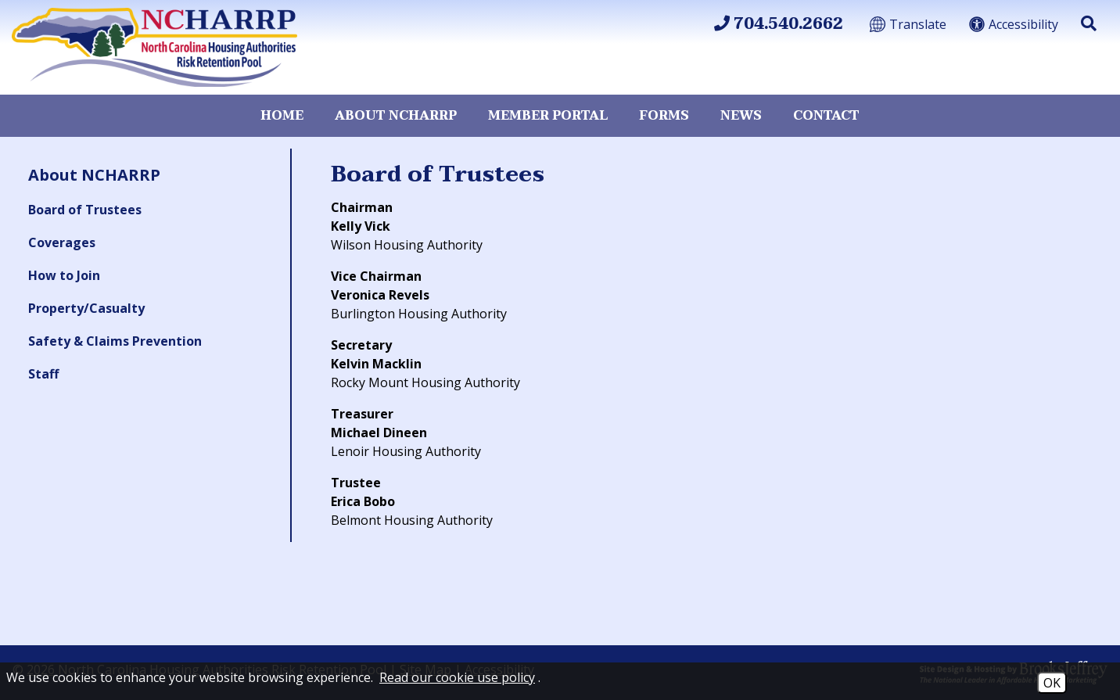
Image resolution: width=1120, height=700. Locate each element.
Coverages (61, 242)
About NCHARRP (396, 116)
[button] (1088, 23)
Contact (826, 116)
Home (281, 116)
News (741, 116)
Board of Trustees (85, 209)
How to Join (64, 275)
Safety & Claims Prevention (115, 341)
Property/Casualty (86, 308)
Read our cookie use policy (457, 677)
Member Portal (548, 116)
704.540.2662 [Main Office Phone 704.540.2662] (778, 24)
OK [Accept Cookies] (1052, 682)
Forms (664, 116)
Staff (43, 373)
